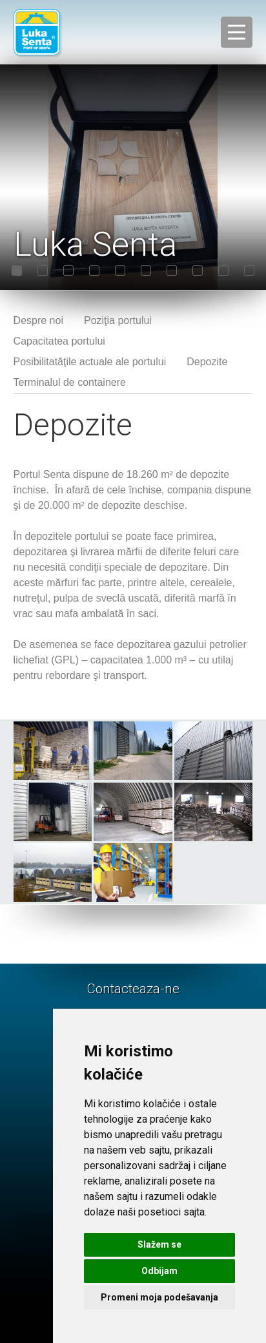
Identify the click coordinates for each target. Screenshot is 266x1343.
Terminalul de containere (70, 382)
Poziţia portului (118, 320)
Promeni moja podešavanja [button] (159, 1297)
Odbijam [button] (159, 1271)
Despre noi (38, 320)
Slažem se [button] (159, 1244)
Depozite (207, 361)
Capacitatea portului (59, 341)
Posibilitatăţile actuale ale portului (90, 361)
